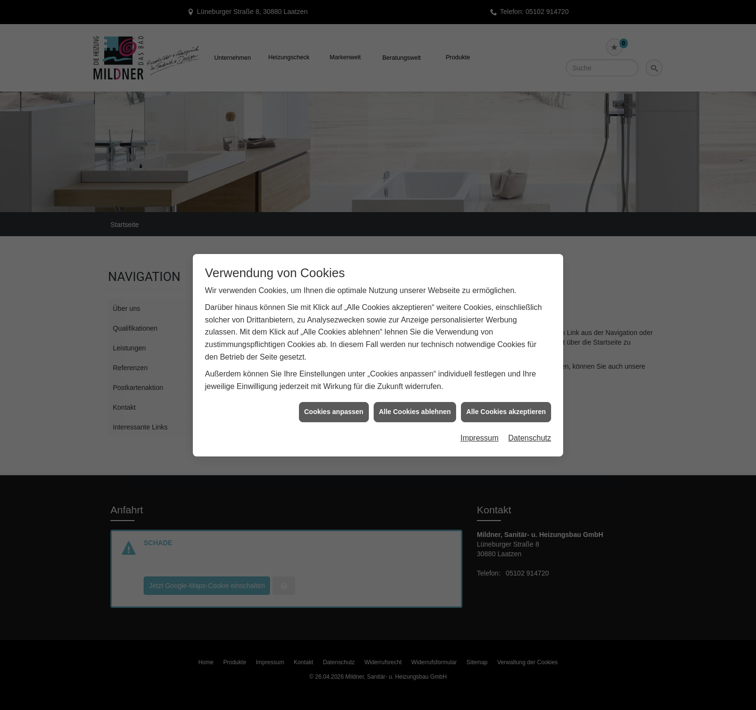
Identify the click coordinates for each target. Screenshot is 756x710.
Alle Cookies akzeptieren (506, 407)
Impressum (479, 433)
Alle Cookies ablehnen (415, 407)
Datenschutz (529, 433)
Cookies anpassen (334, 407)
